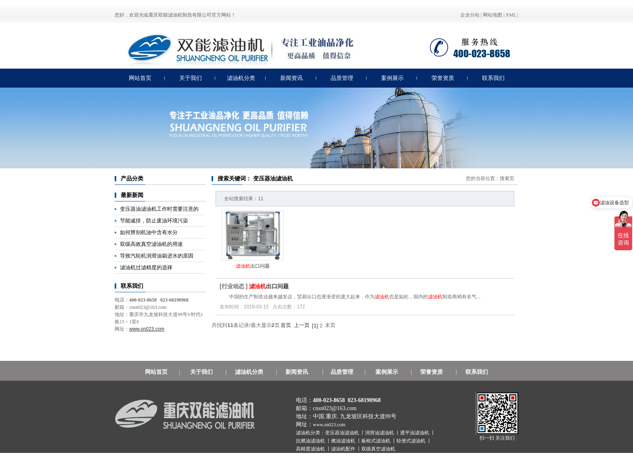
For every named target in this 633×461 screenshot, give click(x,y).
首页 (286, 325)
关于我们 (190, 78)
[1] (315, 326)
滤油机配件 (343, 449)
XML (510, 15)
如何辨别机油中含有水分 (149, 232)
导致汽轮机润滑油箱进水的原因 (156, 256)
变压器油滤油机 (342, 433)
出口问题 (253, 266)
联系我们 (493, 78)
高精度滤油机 (311, 449)
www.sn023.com (329, 424)
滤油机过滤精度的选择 (146, 267)
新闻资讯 (291, 78)
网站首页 (140, 78)
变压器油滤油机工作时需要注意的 (159, 209)
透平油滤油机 (415, 433)
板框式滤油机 (376, 441)
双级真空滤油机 (378, 449)
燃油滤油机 (343, 441)
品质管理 (342, 78)
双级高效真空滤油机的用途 (151, 244)
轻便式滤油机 (411, 441)
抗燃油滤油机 (311, 441)
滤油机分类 (241, 78)
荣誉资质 (443, 78)
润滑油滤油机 (380, 433)
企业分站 (470, 15)
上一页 (302, 325)
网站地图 (492, 15)
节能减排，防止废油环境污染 (154, 221)
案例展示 (392, 78)
